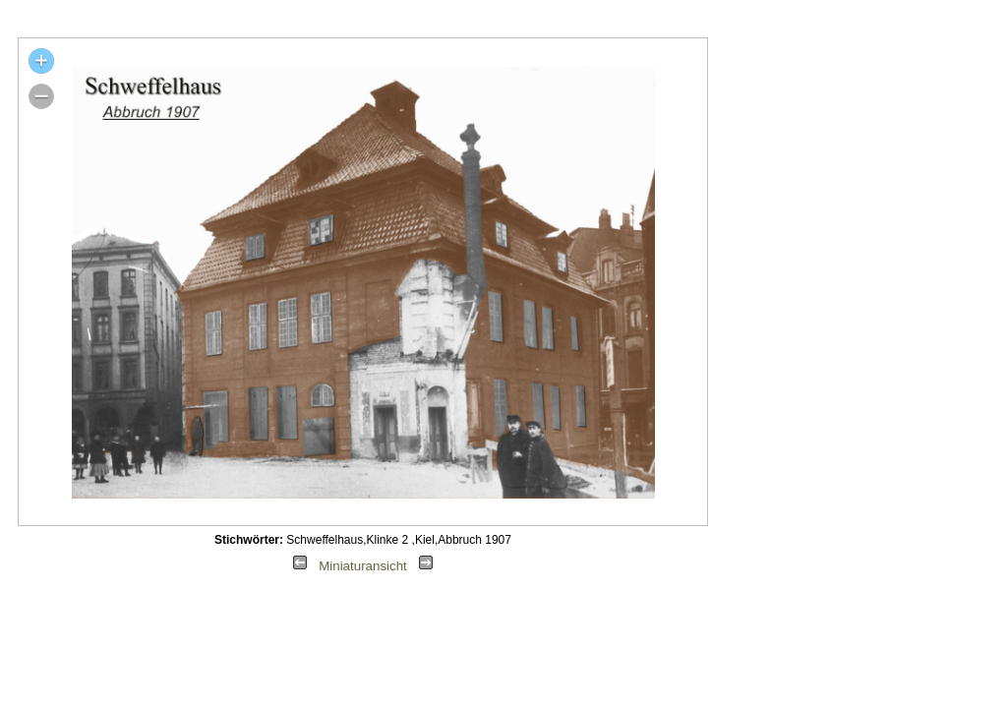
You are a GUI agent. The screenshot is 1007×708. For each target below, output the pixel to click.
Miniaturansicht (363, 566)
